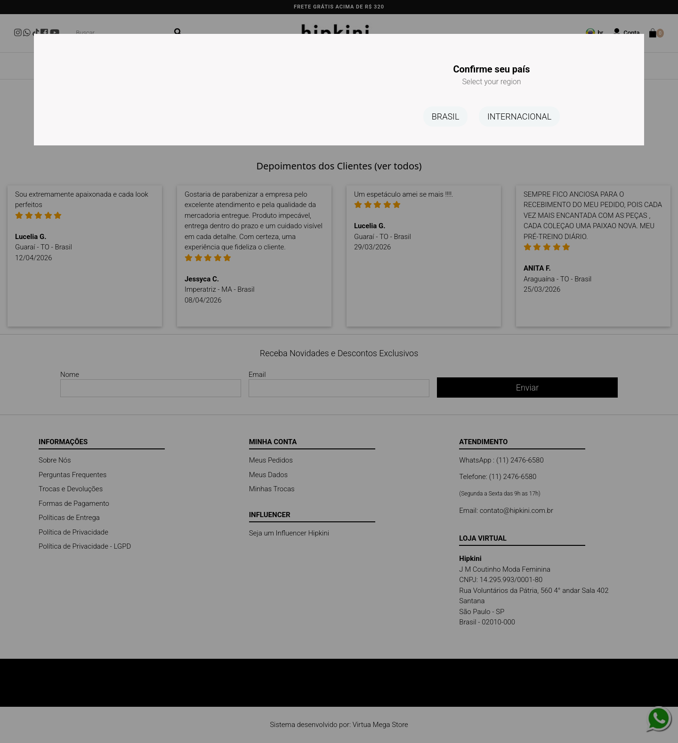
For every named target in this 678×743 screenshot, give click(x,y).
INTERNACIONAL (519, 116)
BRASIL (446, 116)
